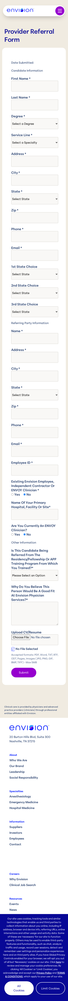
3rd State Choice (24, 304)
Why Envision (18, 879)
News (13, 909)
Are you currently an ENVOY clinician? (33, 528)
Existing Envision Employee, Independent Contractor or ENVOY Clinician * (33, 485)
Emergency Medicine (23, 802)
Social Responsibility (23, 777)
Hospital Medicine (21, 808)
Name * (17, 331)
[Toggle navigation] (59, 10)
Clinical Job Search (22, 885)
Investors (15, 832)
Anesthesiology (20, 796)
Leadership (17, 772)
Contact (15, 844)
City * (15, 172)
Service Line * (21, 135)
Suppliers (15, 827)
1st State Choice (24, 267)
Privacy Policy (44, 972)
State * (16, 191)
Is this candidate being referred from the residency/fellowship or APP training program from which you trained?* (34, 559)
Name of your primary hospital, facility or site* (30, 504)
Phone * (17, 229)
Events (14, 904)
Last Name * (20, 97)
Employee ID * (22, 463)
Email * (16, 248)
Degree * (18, 116)
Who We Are (18, 760)
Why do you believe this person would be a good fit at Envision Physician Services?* (33, 593)
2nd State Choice (25, 285)
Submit (24, 672)
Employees (16, 838)
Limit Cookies (50, 988)
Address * (18, 154)
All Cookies (18, 988)
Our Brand (16, 766)
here (58, 961)
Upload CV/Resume (26, 632)
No (28, 494)
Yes (17, 494)
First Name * (20, 78)
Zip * (14, 210)
